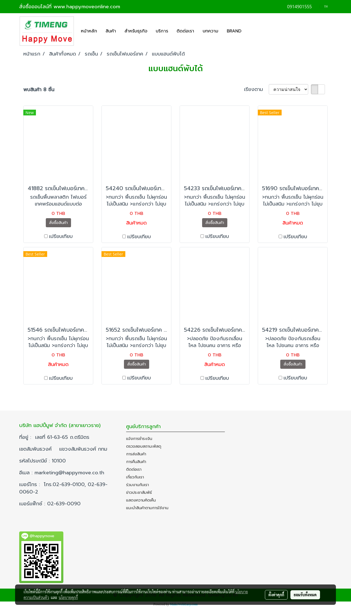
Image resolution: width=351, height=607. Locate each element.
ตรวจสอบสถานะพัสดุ (143, 446)
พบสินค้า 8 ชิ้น (38, 89)
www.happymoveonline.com (86, 6)
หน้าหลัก (89, 31)
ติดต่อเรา (185, 31)
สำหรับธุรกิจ (135, 31)
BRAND (234, 31)
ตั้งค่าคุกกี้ (276, 594)
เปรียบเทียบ (61, 236)
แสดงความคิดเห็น (141, 500)
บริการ (162, 31)
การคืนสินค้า (136, 462)
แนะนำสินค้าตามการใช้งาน (147, 508)
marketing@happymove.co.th (70, 472)
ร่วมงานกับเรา (137, 485)
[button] (250, 31)
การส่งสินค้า (136, 454)
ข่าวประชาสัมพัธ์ (139, 492)
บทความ (210, 31)
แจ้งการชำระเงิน (139, 439)
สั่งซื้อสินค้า (58, 223)
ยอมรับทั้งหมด (305, 594)
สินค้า (111, 31)
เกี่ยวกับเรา (135, 477)
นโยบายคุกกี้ (68, 597)
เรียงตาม (256, 89)
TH (324, 6)
